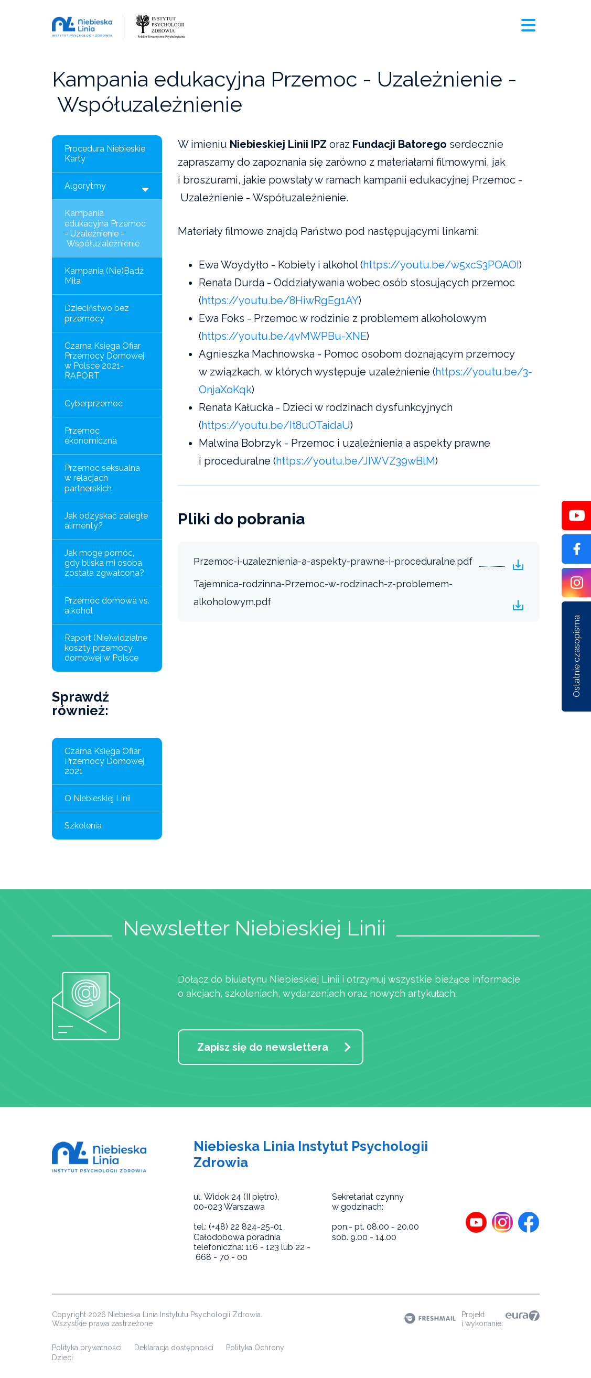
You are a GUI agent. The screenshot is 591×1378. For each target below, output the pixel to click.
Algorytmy (108, 188)
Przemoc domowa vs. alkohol (107, 606)
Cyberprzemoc (94, 403)
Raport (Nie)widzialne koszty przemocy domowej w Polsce (106, 648)
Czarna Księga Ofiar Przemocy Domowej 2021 (104, 761)
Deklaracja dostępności (173, 1347)
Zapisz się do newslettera (262, 1047)
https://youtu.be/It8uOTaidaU (275, 425)
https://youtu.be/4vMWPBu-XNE (284, 336)
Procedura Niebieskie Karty (105, 154)
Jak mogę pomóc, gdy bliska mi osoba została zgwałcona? (104, 563)
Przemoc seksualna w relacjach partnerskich (102, 478)
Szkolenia (83, 826)
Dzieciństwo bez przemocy (97, 313)
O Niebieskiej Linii (98, 798)
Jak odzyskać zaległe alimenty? (106, 521)
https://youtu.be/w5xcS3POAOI (441, 265)
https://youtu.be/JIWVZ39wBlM (355, 461)
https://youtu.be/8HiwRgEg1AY (280, 300)
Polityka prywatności (87, 1347)
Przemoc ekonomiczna (91, 436)
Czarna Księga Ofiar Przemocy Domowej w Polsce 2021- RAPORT (104, 361)
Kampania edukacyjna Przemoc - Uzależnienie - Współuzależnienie (105, 228)
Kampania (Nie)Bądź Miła (104, 276)
